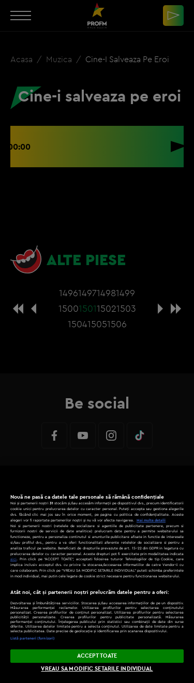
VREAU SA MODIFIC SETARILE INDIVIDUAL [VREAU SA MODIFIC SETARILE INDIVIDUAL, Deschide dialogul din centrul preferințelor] (97, 668)
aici (13, 559)
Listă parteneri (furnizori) (32, 638)
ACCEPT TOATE (97, 655)
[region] (97, 574)
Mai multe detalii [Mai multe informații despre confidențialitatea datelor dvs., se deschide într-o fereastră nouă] (151, 520)
